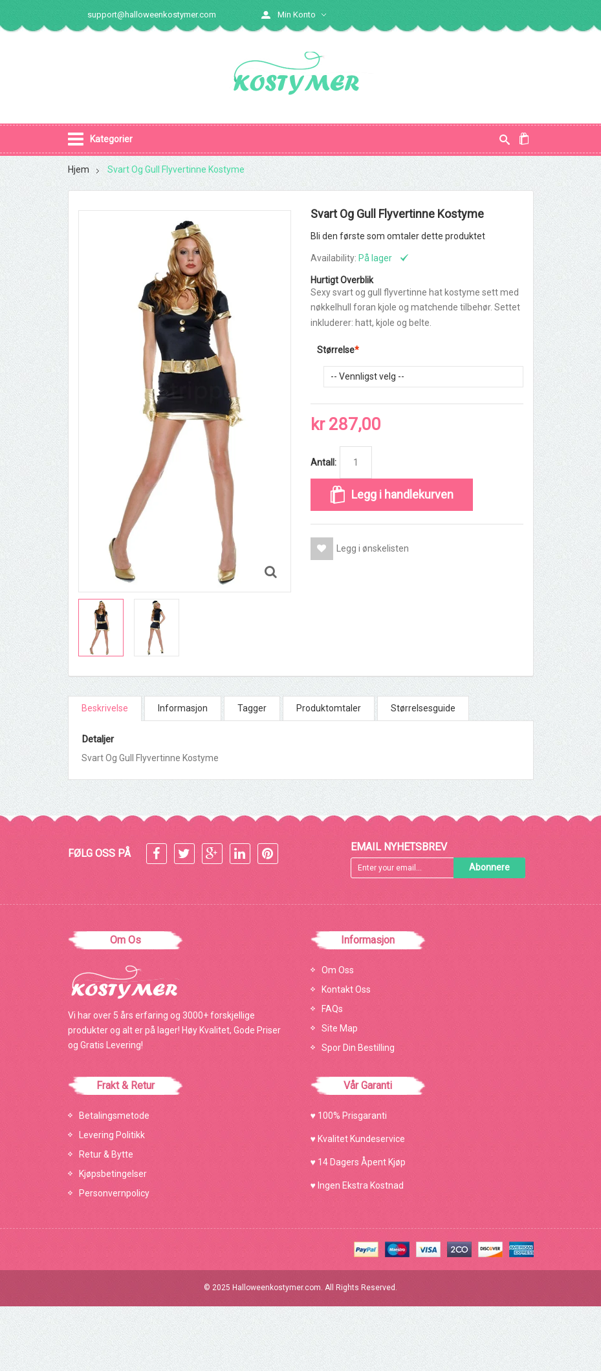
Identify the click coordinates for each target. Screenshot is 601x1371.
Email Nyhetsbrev (399, 847)
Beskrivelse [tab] (105, 709)
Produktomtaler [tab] (328, 709)
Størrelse (336, 350)
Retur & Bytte (106, 1154)
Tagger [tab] (252, 709)
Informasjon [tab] (183, 709)
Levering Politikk (112, 1135)
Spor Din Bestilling (358, 1047)
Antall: (323, 463)
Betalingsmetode (114, 1115)
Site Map (340, 1028)
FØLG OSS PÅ (99, 853)
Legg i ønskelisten (372, 549)
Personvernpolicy (114, 1193)
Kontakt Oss (346, 989)
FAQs (332, 1009)
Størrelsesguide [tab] (423, 709)
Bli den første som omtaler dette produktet (398, 237)
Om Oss (338, 970)
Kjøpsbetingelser (113, 1174)
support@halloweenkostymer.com (151, 14)
